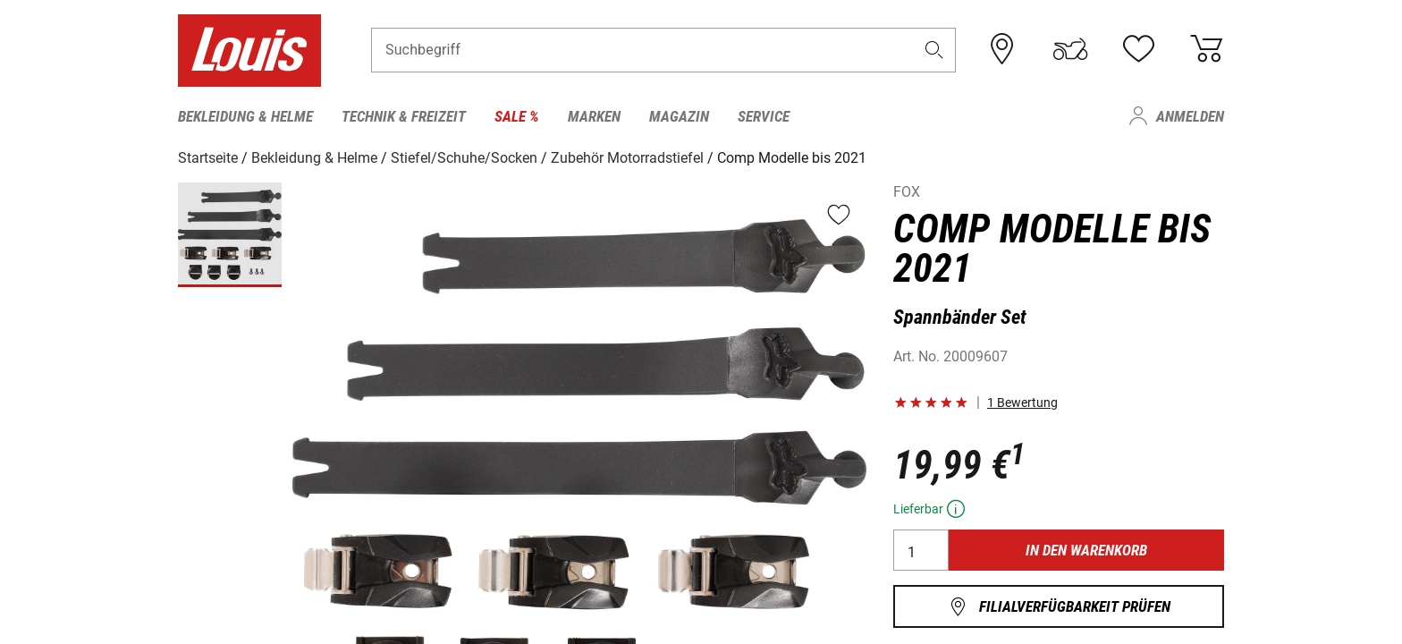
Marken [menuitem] (594, 116)
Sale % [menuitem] (516, 116)
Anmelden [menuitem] (1190, 116)
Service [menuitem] (764, 116)
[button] (934, 50)
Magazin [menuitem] (679, 116)
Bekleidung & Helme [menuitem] (245, 116)
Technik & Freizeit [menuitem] (404, 116)
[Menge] (921, 550)
